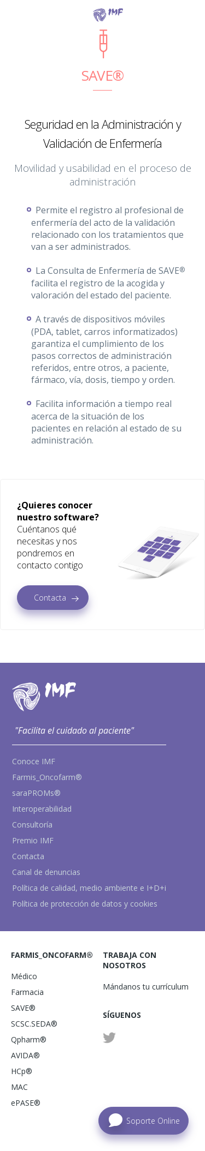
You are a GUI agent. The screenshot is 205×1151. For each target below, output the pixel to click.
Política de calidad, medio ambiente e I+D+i (89, 888)
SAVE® (23, 1008)
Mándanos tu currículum (146, 986)
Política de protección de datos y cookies (84, 903)
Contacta (50, 597)
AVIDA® (25, 1055)
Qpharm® (28, 1039)
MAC (19, 1087)
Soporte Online (153, 1121)
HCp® (21, 1071)
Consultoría (32, 824)
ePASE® (25, 1103)
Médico (24, 976)
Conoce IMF (33, 761)
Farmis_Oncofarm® (47, 777)
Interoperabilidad (42, 809)
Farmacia (27, 992)
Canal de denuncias (46, 872)
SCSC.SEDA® (34, 1023)
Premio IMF (33, 840)
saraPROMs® (36, 793)
